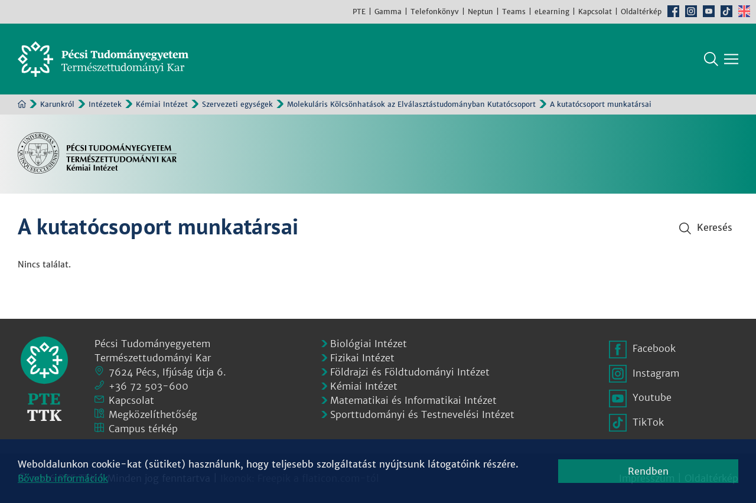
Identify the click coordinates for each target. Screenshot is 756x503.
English (744, 11)
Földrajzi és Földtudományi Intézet (410, 372)
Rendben (648, 471)
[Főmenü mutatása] (731, 59)
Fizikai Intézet (362, 358)
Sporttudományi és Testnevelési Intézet (422, 414)
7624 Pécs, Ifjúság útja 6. (167, 372)
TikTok (726, 11)
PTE (359, 11)
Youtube (709, 11)
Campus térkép (143, 429)
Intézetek (105, 104)
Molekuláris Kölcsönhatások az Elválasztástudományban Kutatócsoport (411, 104)
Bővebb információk (63, 478)
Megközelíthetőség (153, 414)
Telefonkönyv (434, 11)
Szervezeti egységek (237, 104)
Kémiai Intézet (162, 104)
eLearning (552, 11)
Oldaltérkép (641, 11)
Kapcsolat (595, 11)
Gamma (388, 11)
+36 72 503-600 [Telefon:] (148, 386)
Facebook (673, 11)
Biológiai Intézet (368, 344)
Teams (514, 11)
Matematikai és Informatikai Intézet (413, 400)
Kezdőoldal (22, 104)
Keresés (711, 59)
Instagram (691, 11)
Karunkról (57, 104)
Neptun (480, 11)
